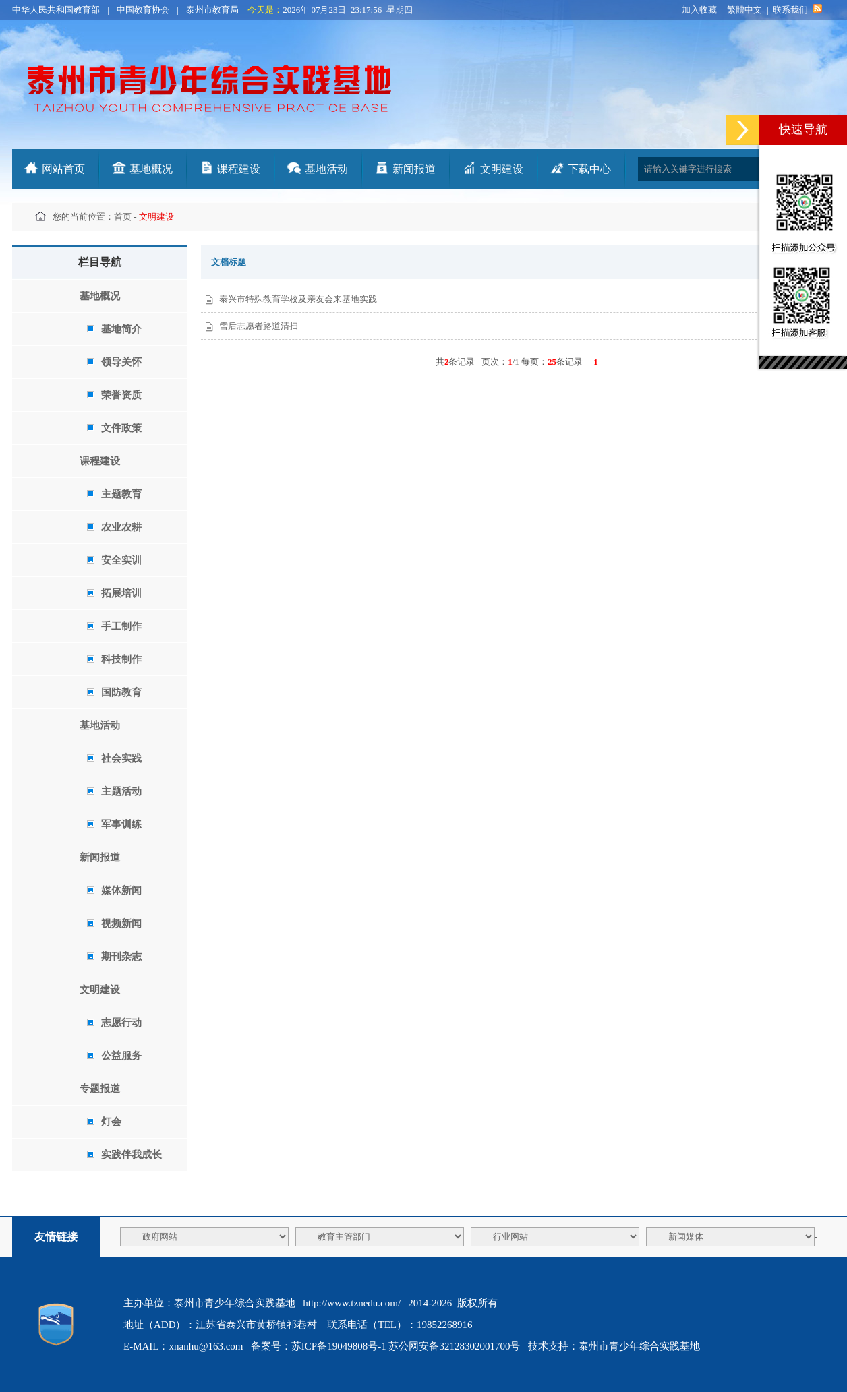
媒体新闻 (114, 890)
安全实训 (114, 560)
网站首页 (63, 169)
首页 (123, 217)
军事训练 (114, 824)
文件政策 (114, 428)
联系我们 (790, 10)
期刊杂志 (114, 956)
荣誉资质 (114, 395)
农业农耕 (114, 527)
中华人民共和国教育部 (56, 10)
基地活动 (326, 169)
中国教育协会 (143, 10)
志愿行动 (114, 1022)
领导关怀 (114, 362)
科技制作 (114, 659)
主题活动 (114, 791)
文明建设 (501, 169)
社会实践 (114, 758)
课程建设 (238, 169)
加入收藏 (699, 10)
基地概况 (151, 169)
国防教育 (114, 692)
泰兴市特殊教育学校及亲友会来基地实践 (298, 299)
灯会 (103, 1121)
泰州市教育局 (212, 10)
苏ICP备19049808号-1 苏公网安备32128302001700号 (406, 1346)
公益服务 (114, 1055)
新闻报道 (414, 169)
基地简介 (114, 329)
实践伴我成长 (124, 1154)
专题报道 (100, 1088)
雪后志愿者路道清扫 (258, 326)
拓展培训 (114, 593)
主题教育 (114, 494)
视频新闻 (114, 923)
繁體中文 (744, 10)
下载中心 (589, 169)
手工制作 (114, 626)
